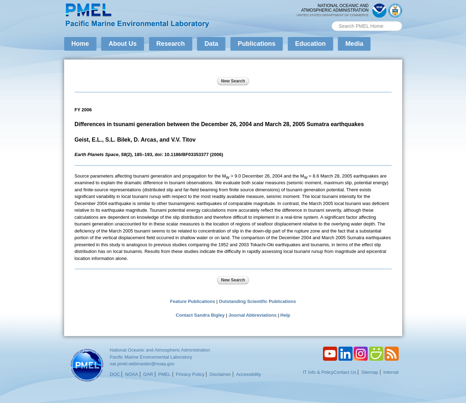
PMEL (164, 374)
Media (354, 43)
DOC (115, 374)
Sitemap (369, 372)
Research (170, 43)
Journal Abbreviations (252, 315)
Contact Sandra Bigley (200, 315)
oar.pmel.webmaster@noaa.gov (142, 363)
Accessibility (248, 374)
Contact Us (345, 372)
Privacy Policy (190, 374)
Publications (256, 43)
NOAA (131, 374)
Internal (390, 372)
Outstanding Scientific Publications (257, 301)
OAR (148, 374)
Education (310, 43)
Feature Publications (192, 301)
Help (285, 315)
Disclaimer (220, 374)
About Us (122, 43)
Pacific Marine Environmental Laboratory (151, 357)
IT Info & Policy (318, 372)
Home (80, 43)
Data (211, 43)
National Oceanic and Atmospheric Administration (160, 350)
